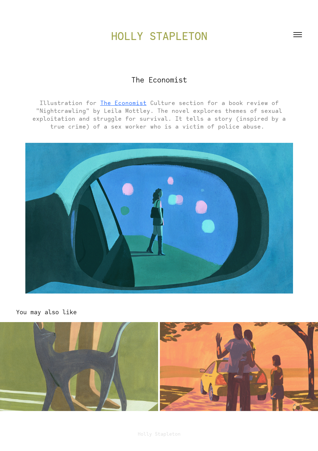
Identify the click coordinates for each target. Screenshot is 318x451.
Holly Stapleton (159, 36)
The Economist (123, 103)
